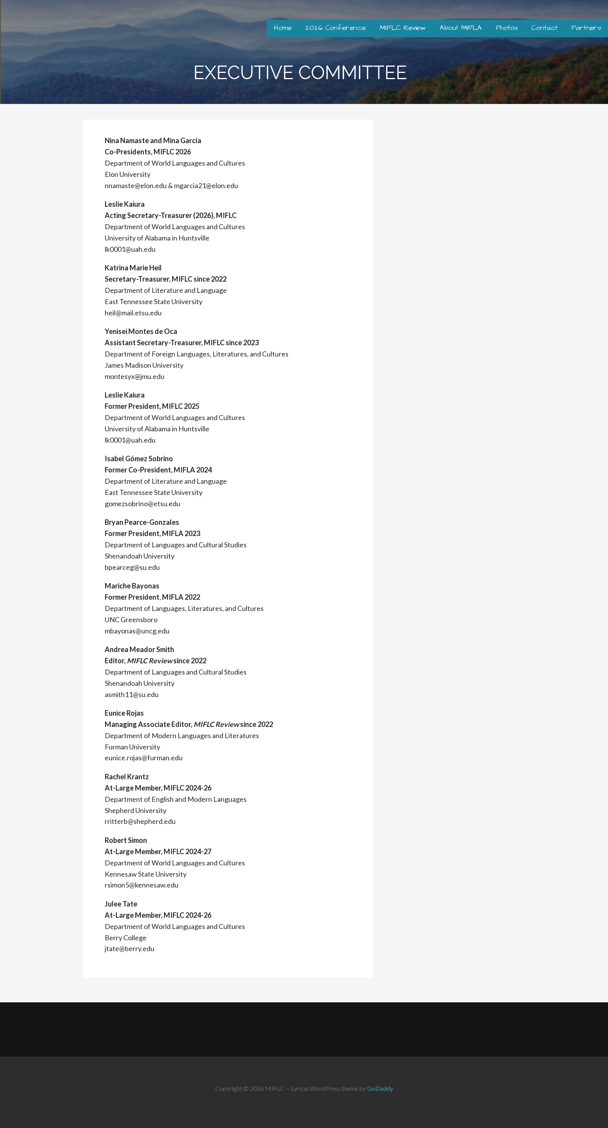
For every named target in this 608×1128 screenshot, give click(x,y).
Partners (586, 28)
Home (282, 28)
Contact (544, 28)
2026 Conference (335, 28)
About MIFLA (461, 28)
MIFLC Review (403, 28)
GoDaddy (380, 1088)
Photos (506, 28)
